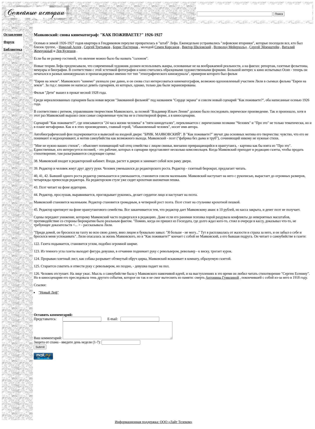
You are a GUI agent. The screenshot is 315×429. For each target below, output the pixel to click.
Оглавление (13, 34)
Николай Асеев (70, 47)
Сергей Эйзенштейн (264, 47)
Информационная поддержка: (137, 425)
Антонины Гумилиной (222, 277)
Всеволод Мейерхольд (230, 47)
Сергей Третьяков (97, 47)
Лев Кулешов (65, 51)
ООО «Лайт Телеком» (176, 425)
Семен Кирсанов (166, 47)
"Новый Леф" (48, 292)
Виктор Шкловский (196, 47)
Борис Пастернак (125, 47)
